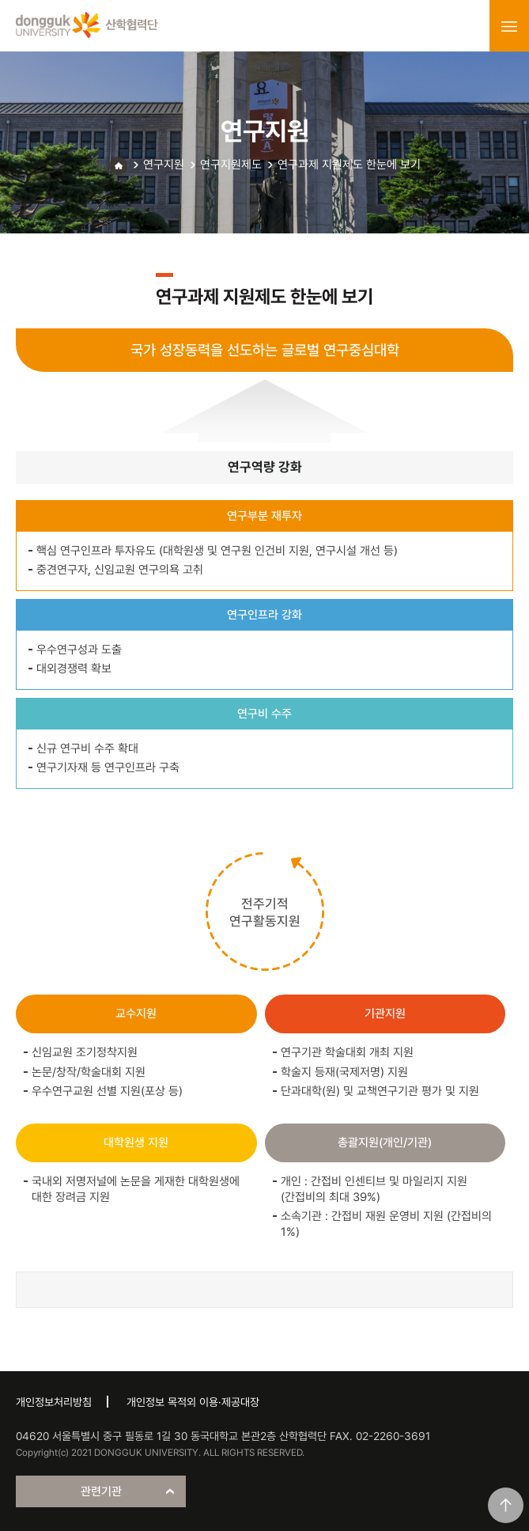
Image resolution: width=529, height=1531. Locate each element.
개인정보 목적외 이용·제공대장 (193, 1402)
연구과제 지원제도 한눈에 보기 (349, 164)
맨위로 (505, 1505)
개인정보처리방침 (54, 1402)
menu (509, 26)
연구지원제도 (231, 164)
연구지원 (163, 164)
